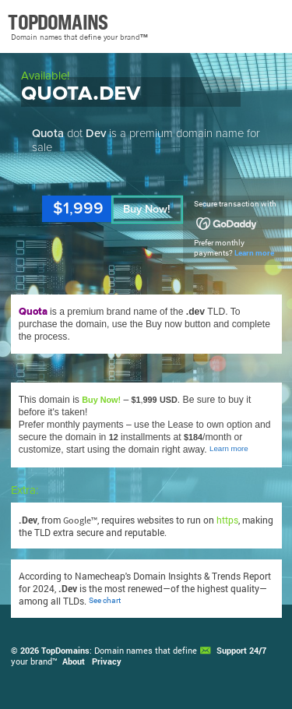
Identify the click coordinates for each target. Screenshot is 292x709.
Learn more (254, 253)
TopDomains (65, 650)
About (73, 661)
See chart (105, 600)
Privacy (106, 661)
